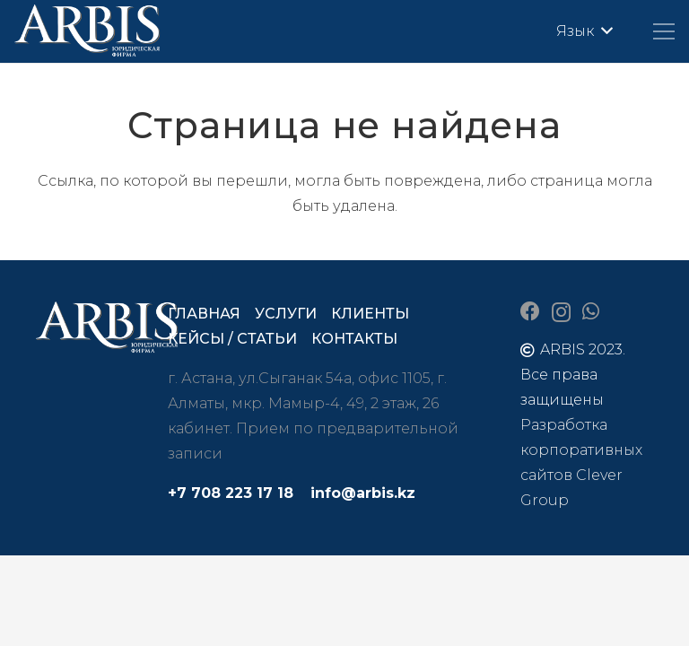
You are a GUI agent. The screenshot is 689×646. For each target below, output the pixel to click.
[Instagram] (561, 312)
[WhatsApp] (590, 311)
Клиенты (370, 313)
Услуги (286, 313)
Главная (204, 313)
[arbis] (87, 31)
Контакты (354, 338)
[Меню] (663, 31)
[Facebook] (530, 311)
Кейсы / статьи (232, 338)
